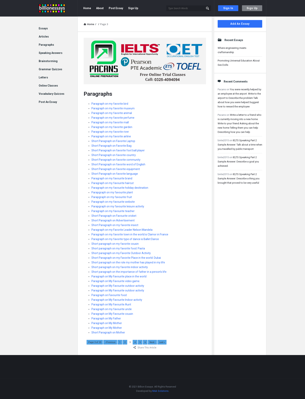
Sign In (228, 8)
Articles (44, 36)
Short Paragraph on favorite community (115, 159)
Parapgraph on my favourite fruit (111, 197)
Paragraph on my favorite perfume (112, 117)
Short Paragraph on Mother (108, 332)
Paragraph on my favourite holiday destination (119, 187)
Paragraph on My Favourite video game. (115, 281)
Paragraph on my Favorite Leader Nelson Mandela (121, 229)
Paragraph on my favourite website (113, 201)
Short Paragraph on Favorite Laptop (113, 141)
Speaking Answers (50, 52)
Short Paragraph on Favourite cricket (113, 215)
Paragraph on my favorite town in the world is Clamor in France (129, 234)
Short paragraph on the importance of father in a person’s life (129, 271)
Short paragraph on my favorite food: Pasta (118, 248)
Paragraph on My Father (106, 318)
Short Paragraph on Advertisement (113, 220)
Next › (152, 342)
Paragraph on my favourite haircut (112, 183)
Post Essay (116, 8)
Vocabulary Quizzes (51, 93)
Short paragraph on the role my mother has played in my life (128, 262)
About (100, 8)
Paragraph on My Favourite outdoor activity (117, 285)
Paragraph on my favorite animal (111, 113)
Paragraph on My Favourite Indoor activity (116, 299)
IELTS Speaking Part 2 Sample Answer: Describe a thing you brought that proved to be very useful (238, 178)
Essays (43, 28)
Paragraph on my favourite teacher (113, 211)
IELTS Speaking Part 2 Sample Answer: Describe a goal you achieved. (238, 161)
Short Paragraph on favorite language (114, 173)
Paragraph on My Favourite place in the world (118, 276)
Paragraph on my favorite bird (109, 103)
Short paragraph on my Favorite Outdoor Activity (121, 253)
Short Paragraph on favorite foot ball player (118, 150)
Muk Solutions (160, 390)
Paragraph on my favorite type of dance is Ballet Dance (125, 239)
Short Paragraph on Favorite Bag (111, 145)
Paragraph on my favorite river (110, 131)
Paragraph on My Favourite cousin (112, 313)
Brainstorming (48, 61)
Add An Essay (240, 23)
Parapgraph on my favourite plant (112, 192)
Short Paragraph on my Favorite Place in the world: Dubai (126, 257)
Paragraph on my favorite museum (113, 108)
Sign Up (252, 8)
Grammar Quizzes (50, 69)
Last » (162, 342)
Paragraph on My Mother (106, 323)
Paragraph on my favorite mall (110, 122)
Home (87, 8)
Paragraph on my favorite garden (111, 127)
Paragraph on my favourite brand (111, 178)
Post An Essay (48, 101)
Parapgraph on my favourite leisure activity (117, 206)
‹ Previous (110, 342)
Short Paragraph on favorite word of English (118, 164)
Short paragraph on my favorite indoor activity (119, 267)
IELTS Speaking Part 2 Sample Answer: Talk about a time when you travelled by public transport (240, 144)
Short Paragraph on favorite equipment (115, 169)
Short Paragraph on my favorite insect (114, 225)
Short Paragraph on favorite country (113, 155)
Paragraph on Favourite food (109, 295)
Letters (43, 77)
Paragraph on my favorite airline (111, 136)
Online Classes (48, 85)
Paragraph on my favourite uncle (111, 309)
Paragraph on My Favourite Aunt (111, 304)
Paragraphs (46, 44)
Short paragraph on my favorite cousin (115, 243)
